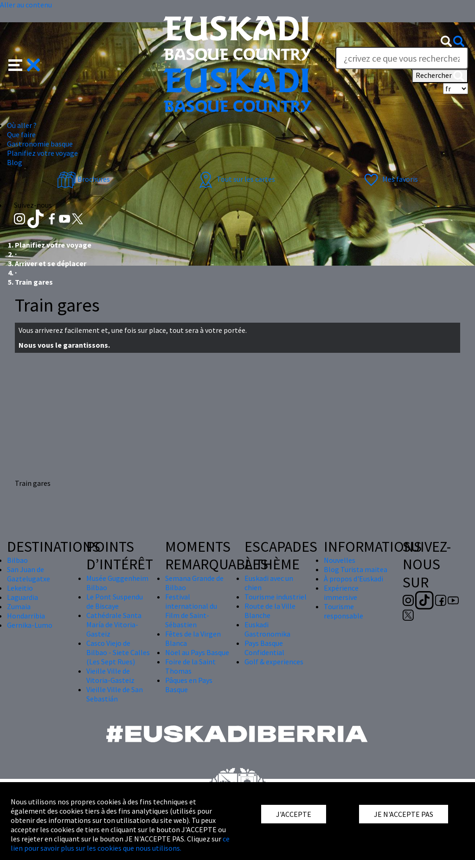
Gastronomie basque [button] (40, 143)
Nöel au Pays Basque (197, 652)
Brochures (83, 179)
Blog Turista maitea (355, 569)
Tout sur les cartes (235, 179)
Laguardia (22, 597)
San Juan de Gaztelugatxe (28, 574)
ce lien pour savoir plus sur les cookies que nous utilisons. (120, 843)
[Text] (401, 58)
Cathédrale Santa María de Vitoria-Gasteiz (113, 624)
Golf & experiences (273, 661)
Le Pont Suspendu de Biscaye (114, 601)
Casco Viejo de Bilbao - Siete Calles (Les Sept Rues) (118, 652)
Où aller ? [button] (22, 125)
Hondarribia (26, 615)
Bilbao (17, 560)
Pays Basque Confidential (264, 647)
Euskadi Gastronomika (267, 629)
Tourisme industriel (275, 596)
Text (327, 59)
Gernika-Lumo (29, 625)
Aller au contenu (26, 4)
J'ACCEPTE (293, 814)
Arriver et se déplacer (50, 263)
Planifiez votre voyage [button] (42, 153)
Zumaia (19, 606)
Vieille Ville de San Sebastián (114, 694)
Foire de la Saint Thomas (190, 666)
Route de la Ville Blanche (269, 610)
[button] (24, 64)
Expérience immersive (341, 592)
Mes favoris (390, 179)
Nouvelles (339, 560)
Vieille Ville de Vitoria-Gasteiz (110, 675)
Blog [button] (14, 162)
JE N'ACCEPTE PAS (403, 814)
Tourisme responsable (343, 611)
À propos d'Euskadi (353, 578)
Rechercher (440, 76)
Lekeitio (20, 587)
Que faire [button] (21, 134)
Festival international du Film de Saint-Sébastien (191, 610)
